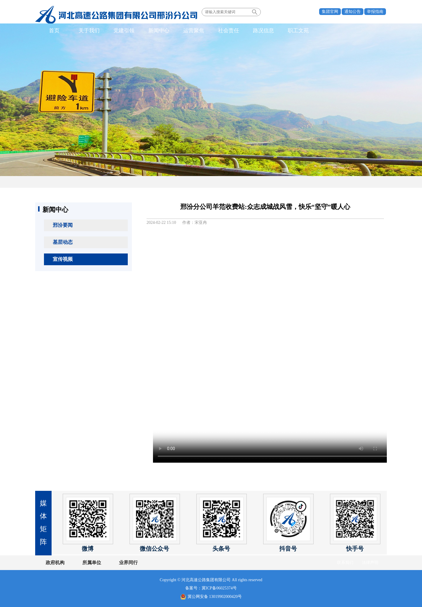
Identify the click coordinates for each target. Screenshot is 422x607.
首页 (54, 30)
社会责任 (228, 30)
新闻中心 (158, 30)
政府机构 (55, 562)
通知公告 (352, 11)
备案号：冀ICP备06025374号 (211, 588)
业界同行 (128, 562)
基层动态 (63, 242)
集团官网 (330, 11)
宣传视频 (63, 259)
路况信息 (263, 30)
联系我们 (345, 562)
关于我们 (89, 30)
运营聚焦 (193, 30)
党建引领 (124, 30)
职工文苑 (298, 30)
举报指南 (375, 11)
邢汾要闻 (63, 225)
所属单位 (91, 562)
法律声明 (370, 562)
